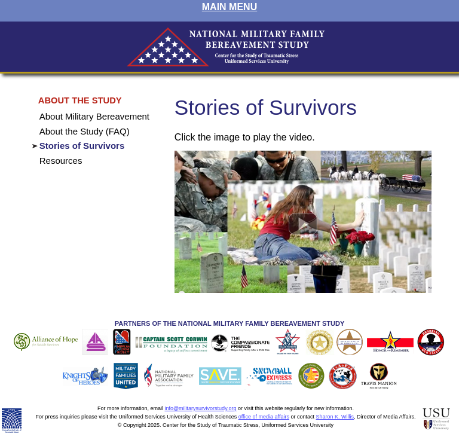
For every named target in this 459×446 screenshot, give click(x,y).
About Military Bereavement (94, 116)
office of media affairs (263, 417)
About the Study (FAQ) (84, 131)
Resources (60, 160)
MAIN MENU (229, 7)
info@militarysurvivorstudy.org (200, 408)
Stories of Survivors (82, 145)
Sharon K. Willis (335, 417)
